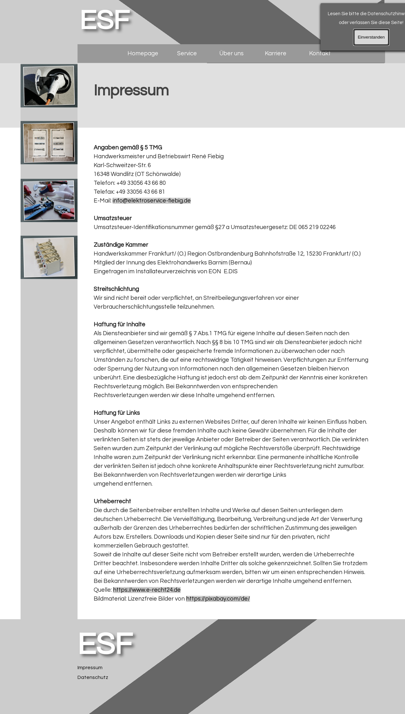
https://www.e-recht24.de (147, 590)
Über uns (231, 54)
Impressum (90, 667)
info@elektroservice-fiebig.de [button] (152, 201)
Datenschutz (93, 677)
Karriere (275, 54)
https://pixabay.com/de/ (218, 599)
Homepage (143, 54)
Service (187, 54)
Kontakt (320, 54)
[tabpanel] (231, 96)
